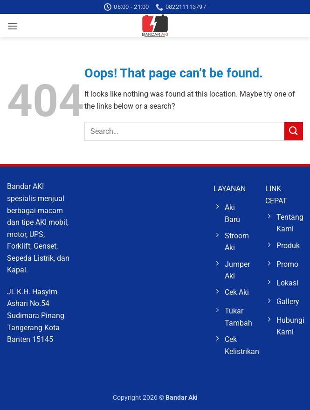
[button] (12, 25)
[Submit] (293, 131)
